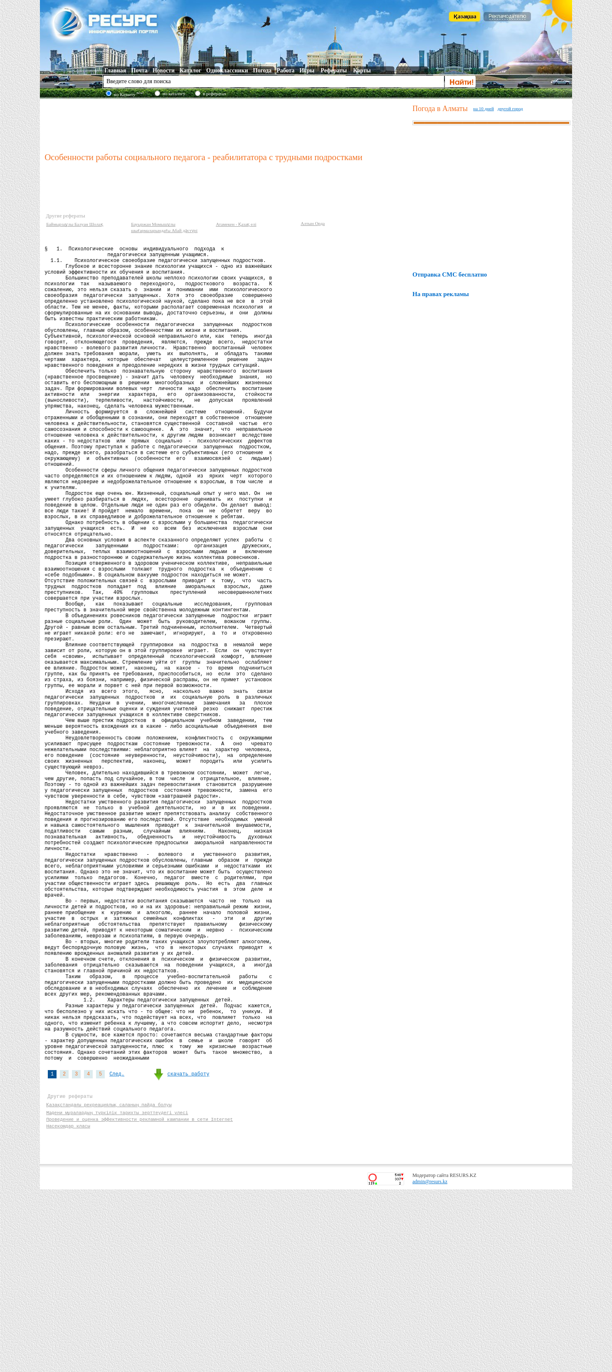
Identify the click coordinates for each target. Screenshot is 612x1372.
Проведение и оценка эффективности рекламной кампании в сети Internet (139, 1299)
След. (116, 1249)
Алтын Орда (313, 223)
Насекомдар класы (68, 1307)
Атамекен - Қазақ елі (236, 224)
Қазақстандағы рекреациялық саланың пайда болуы (109, 1283)
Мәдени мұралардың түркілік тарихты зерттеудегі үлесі (117, 1291)
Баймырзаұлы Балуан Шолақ (74, 224)
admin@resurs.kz (429, 1364)
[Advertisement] (226, 124)
